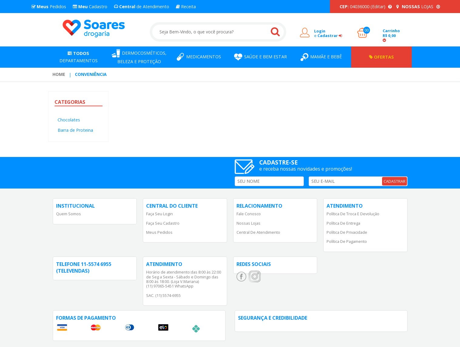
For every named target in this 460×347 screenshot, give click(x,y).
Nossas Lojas (248, 223)
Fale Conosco (249, 213)
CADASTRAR (394, 181)
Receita (186, 6)
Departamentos (78, 56)
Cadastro (90, 6)
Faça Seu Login (159, 213)
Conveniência (91, 74)
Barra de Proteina (75, 130)
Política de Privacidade (347, 232)
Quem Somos (68, 213)
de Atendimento (141, 6)
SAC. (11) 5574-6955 (163, 295)
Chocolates (69, 120)
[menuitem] (58, 74)
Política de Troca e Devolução (353, 213)
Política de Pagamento (347, 241)
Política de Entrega (343, 223)
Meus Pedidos (159, 232)
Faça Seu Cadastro (163, 223)
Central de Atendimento (258, 232)
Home (58, 74)
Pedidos (49, 6)
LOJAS (418, 6)
